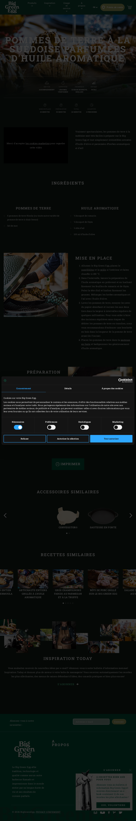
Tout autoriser (111, 438)
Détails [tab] (68, 388)
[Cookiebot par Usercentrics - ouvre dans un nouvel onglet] (119, 380)
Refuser (25, 438)
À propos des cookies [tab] (112, 388)
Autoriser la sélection (68, 438)
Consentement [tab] (23, 388)
